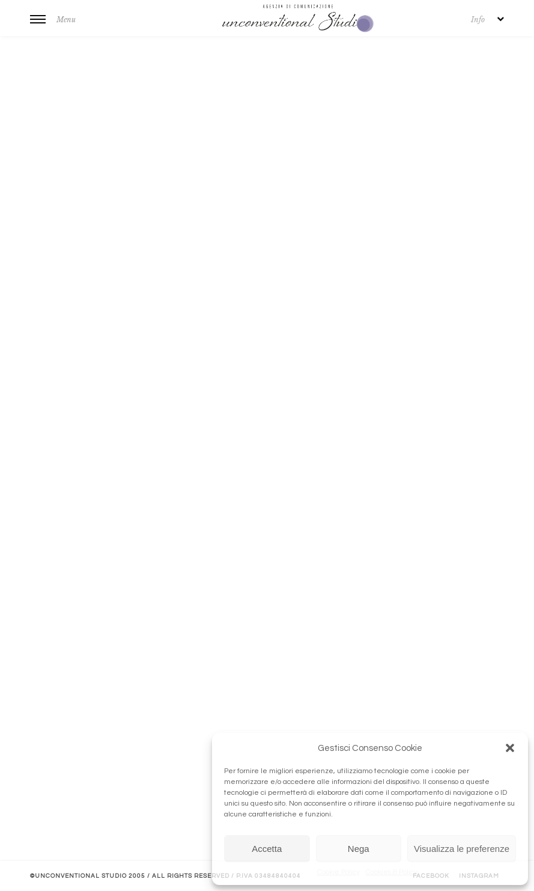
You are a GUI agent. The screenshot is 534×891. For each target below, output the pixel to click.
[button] (510, 748)
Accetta (267, 849)
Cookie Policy (338, 872)
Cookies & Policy (391, 872)
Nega (358, 849)
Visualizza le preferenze (461, 849)
